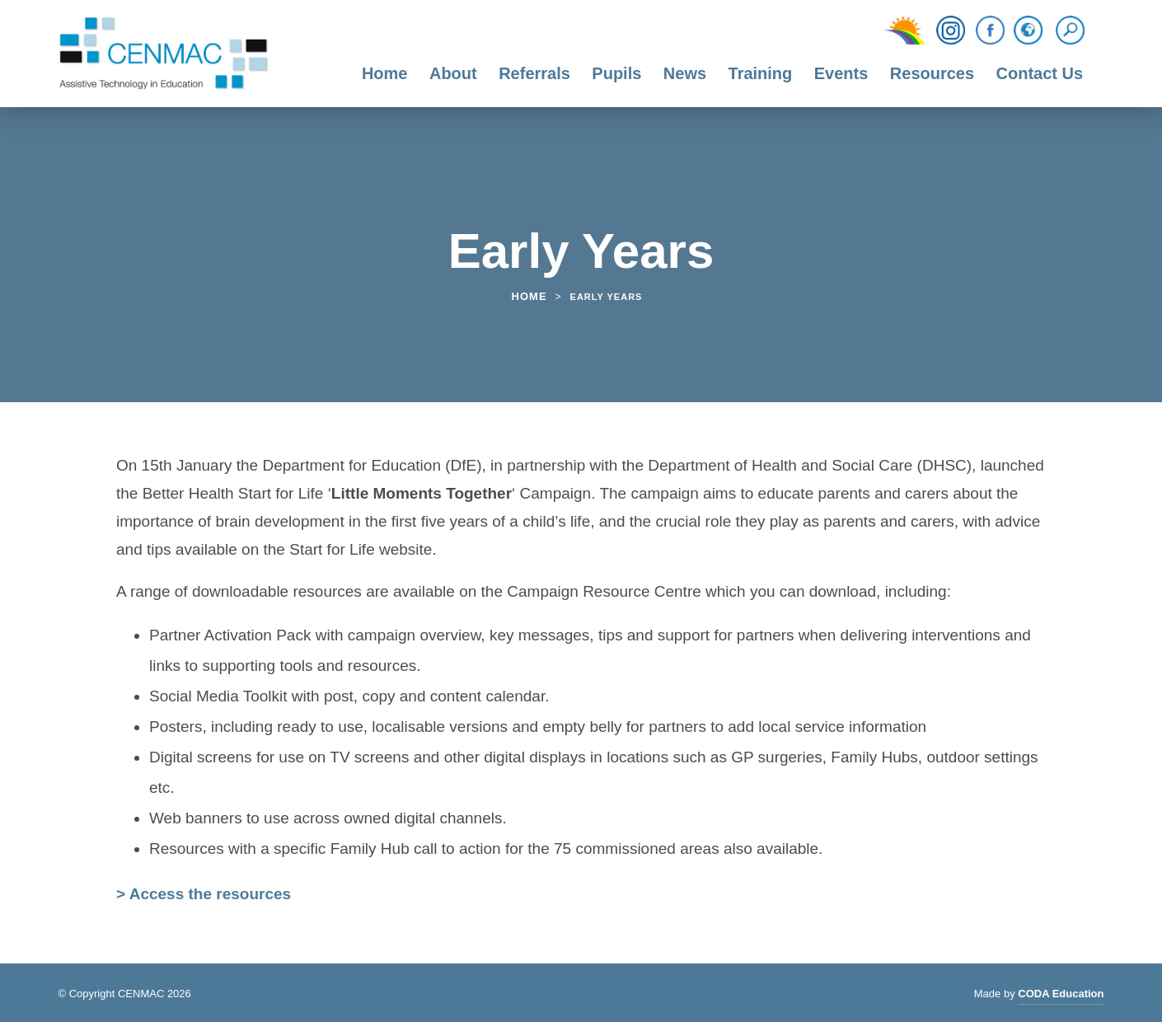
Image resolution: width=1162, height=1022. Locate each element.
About (453, 73)
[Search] (1074, 30)
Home (385, 73)
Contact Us (1040, 73)
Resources (932, 73)
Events (841, 73)
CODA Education (1060, 996)
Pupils (616, 73)
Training (761, 73)
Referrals (534, 73)
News (684, 73)
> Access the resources (203, 893)
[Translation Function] (1028, 31)
